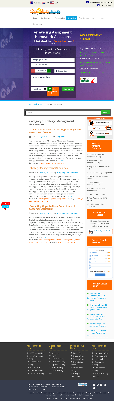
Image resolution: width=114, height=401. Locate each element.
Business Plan (33, 367)
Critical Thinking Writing (56, 372)
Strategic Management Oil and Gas (49, 168)
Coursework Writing (98, 363)
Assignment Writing (100, 353)
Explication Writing (57, 364)
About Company (99, 18)
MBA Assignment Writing (35, 357)
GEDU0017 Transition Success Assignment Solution (96, 333)
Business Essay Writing (34, 363)
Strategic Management (52, 240)
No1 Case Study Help (36, 384)
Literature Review (35, 370)
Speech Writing (77, 359)
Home (35, 18)
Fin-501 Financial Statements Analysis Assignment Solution (96, 316)
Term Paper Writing (100, 356)
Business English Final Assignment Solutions (98, 324)
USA (54, 3)
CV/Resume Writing (35, 373)
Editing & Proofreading (76, 374)
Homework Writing (100, 359)
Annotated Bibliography (54, 354)
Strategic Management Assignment (52, 163)
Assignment (60, 137)
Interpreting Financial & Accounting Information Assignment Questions (97, 307)
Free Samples (84, 18)
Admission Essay (56, 358)
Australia (35, 3)
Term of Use (44, 387)
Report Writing (77, 353)
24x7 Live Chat (104, 5)
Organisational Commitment (69, 242)
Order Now (72, 18)
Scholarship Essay (57, 361)
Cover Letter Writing (76, 369)
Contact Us (42, 389)
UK (45, 3)
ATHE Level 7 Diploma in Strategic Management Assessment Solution (55, 131)
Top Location (60, 18)
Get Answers (37, 24)
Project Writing (77, 356)
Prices (58, 384)
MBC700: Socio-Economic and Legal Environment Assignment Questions (96, 296)
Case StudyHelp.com (37, 104)
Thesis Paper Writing (98, 369)
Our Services (46, 18)
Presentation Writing (77, 363)
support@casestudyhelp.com (99, 2)
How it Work (50, 384)
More (62, 161)
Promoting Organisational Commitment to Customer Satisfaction (52, 207)
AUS (40, 240)
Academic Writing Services (100, 374)
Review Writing (56, 367)
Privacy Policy (33, 387)
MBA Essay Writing (35, 353)
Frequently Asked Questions (67, 172)
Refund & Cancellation (59, 387)
